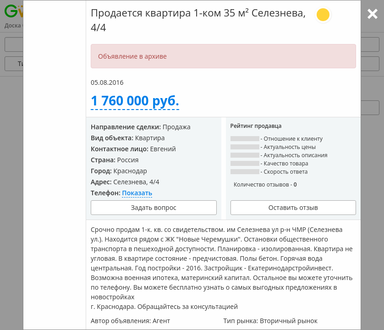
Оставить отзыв (293, 207)
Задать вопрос (153, 207)
